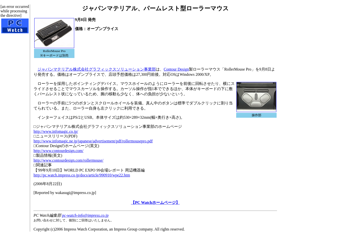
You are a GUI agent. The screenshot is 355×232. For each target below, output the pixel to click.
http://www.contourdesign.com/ (59, 151)
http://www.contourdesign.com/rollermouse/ (68, 160)
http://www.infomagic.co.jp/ (56, 131)
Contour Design (176, 69)
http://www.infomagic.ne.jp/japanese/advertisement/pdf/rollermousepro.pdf (93, 141)
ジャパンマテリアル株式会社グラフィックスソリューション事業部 (96, 69)
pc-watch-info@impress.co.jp (85, 215)
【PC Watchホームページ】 (155, 202)
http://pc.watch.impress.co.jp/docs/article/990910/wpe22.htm (82, 175)
